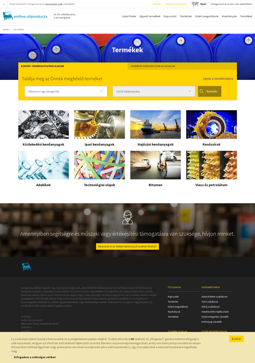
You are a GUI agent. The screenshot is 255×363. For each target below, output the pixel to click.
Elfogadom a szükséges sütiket (35, 357)
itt (132, 339)
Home (6, 29)
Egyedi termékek (150, 16)
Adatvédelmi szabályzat (214, 296)
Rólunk (157, 4)
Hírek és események (176, 4)
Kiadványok (229, 16)
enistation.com (54, 4)
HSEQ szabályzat (211, 306)
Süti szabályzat (210, 301)
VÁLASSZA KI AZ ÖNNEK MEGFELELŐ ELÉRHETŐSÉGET (127, 246)
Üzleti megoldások (207, 16)
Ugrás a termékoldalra (218, 78)
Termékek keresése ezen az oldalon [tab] (152, 66)
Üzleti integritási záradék (215, 316)
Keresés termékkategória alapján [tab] (42, 66)
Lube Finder (129, 16)
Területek (186, 16)
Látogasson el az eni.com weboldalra (231, 4)
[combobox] (66, 91)
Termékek (246, 16)
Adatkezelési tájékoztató (215, 311)
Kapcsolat (170, 16)
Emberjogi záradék (212, 321)
